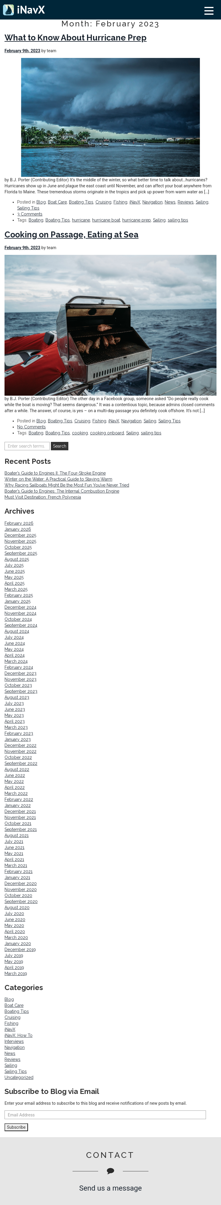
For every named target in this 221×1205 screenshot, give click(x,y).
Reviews (186, 202)
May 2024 (14, 649)
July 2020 (14, 913)
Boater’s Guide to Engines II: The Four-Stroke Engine (55, 473)
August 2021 (17, 835)
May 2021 (14, 853)
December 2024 (20, 607)
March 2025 (16, 589)
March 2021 (16, 865)
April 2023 (15, 721)
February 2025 (19, 595)
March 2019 (16, 973)
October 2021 (18, 823)
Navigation (152, 202)
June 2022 (15, 775)
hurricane (81, 220)
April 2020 (15, 931)
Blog (41, 202)
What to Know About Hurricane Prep (76, 37)
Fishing (120, 202)
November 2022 (20, 751)
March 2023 (16, 727)
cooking (80, 432)
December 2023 (20, 673)
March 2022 (16, 793)
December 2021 (20, 811)
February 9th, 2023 (22, 50)
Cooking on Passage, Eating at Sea (72, 234)
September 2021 (21, 829)
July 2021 (14, 841)
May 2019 (14, 961)
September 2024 (21, 625)
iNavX (134, 202)
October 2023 (18, 685)
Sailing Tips (28, 208)
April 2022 (15, 787)
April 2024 (15, 655)
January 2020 (18, 943)
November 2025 (20, 541)
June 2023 (15, 709)
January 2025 (17, 601)
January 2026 (18, 529)
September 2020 (21, 901)
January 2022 (18, 805)
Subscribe (16, 1127)
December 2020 (21, 883)
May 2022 (14, 781)
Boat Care (57, 202)
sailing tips (178, 220)
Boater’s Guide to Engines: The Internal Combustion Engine (62, 491)
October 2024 (18, 619)
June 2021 (14, 847)
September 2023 (21, 691)
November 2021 (20, 817)
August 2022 (17, 769)
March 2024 (16, 661)
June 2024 (15, 643)
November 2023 (20, 679)
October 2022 (18, 757)
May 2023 (14, 715)
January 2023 (18, 739)
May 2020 (14, 925)
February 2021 (19, 871)
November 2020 (21, 889)
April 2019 (14, 967)
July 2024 (14, 637)
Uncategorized (19, 1077)
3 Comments (29, 214)
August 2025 (17, 559)
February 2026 (19, 523)
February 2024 (19, 667)
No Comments (31, 426)
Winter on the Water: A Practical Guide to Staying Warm (58, 479)
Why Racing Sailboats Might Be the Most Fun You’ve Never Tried (67, 485)
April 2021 (14, 859)
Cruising (103, 202)
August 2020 (17, 907)
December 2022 (20, 745)
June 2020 (15, 919)
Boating (36, 220)
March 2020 (16, 937)
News (170, 202)
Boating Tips (81, 202)
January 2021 (17, 877)
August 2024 (17, 631)
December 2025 (20, 535)
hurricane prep (136, 220)
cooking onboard (107, 432)
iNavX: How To (19, 1035)
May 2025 (14, 577)
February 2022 (19, 799)
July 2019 (14, 955)
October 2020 (18, 895)
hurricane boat (106, 220)
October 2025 (18, 547)
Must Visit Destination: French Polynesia (43, 497)
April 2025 (14, 583)
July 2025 (14, 565)
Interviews (14, 1041)
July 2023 (14, 703)
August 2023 (17, 697)
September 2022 (21, 763)
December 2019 (20, 949)
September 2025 (21, 553)
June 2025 (15, 571)
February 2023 (19, 733)
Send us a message (110, 1188)
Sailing (202, 202)
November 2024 (20, 613)
